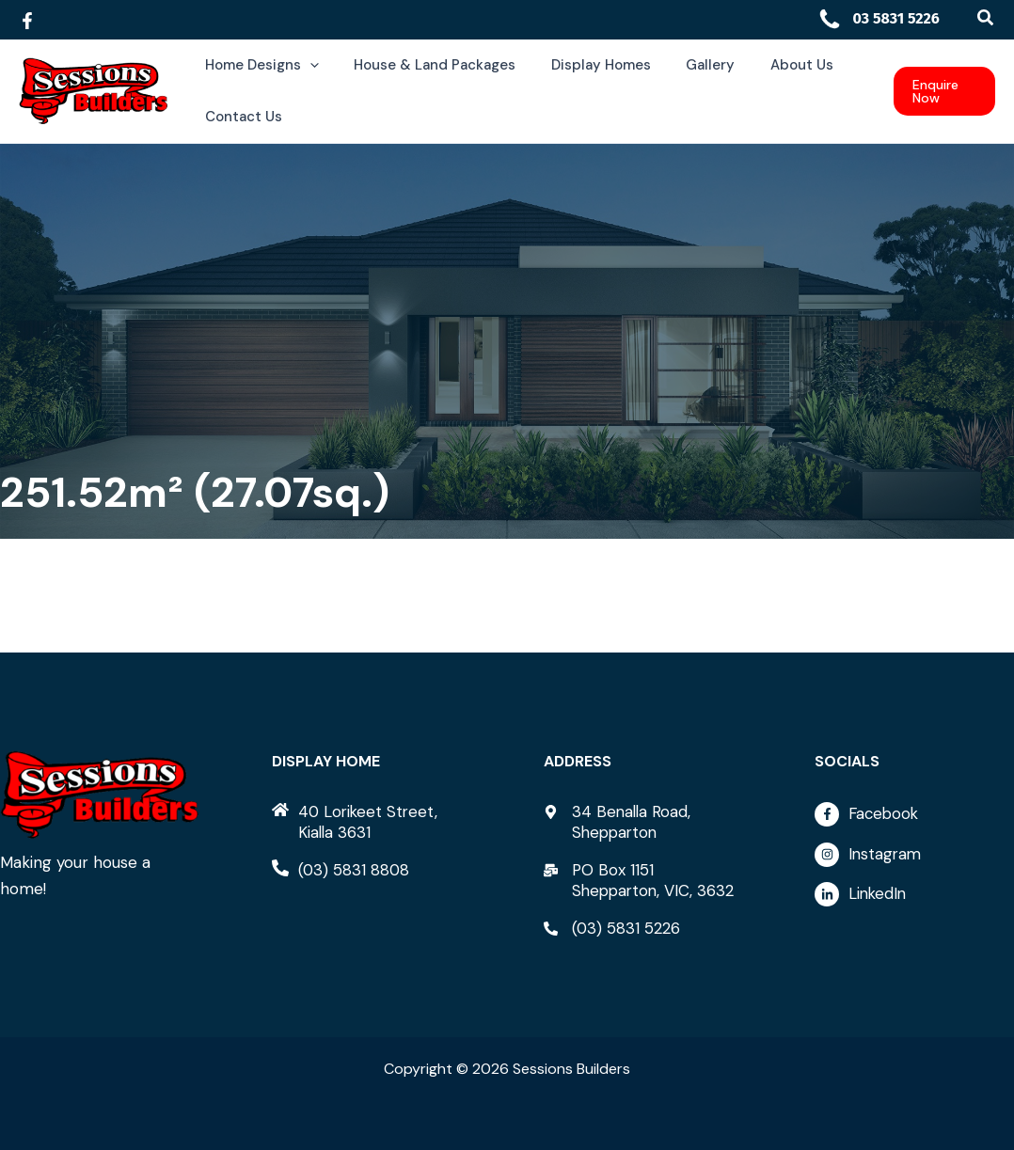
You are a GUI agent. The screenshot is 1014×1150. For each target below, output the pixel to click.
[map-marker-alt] (643, 822)
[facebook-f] (914, 819)
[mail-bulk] (643, 880)
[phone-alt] (341, 869)
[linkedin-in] (914, 895)
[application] (306, 65)
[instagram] (914, 859)
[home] (371, 822)
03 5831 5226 (878, 18)
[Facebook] (27, 20)
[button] (986, 18)
